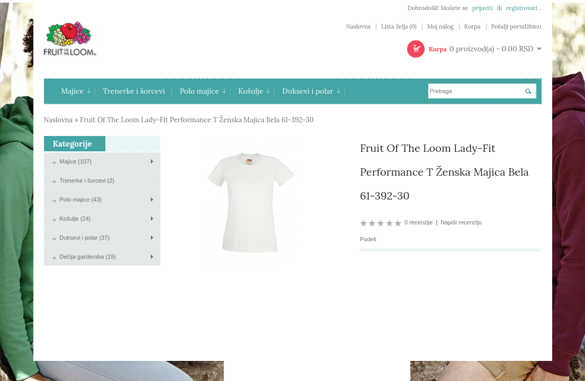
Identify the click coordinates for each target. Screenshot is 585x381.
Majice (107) (76, 161)
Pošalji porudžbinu (516, 27)
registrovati (521, 8)
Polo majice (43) (81, 199)
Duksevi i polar (310, 91)
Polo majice (202, 91)
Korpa (472, 27)
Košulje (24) (75, 218)
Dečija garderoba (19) (88, 256)
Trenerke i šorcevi (134, 91)
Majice (76, 91)
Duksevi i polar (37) (85, 237)
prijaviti (482, 8)
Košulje (253, 91)
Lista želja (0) (398, 27)
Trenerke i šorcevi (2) (87, 180)
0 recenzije (418, 222)
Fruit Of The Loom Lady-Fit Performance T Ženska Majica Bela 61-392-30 (197, 119)
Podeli (368, 239)
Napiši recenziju (461, 222)
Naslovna (358, 27)
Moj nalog (440, 27)
